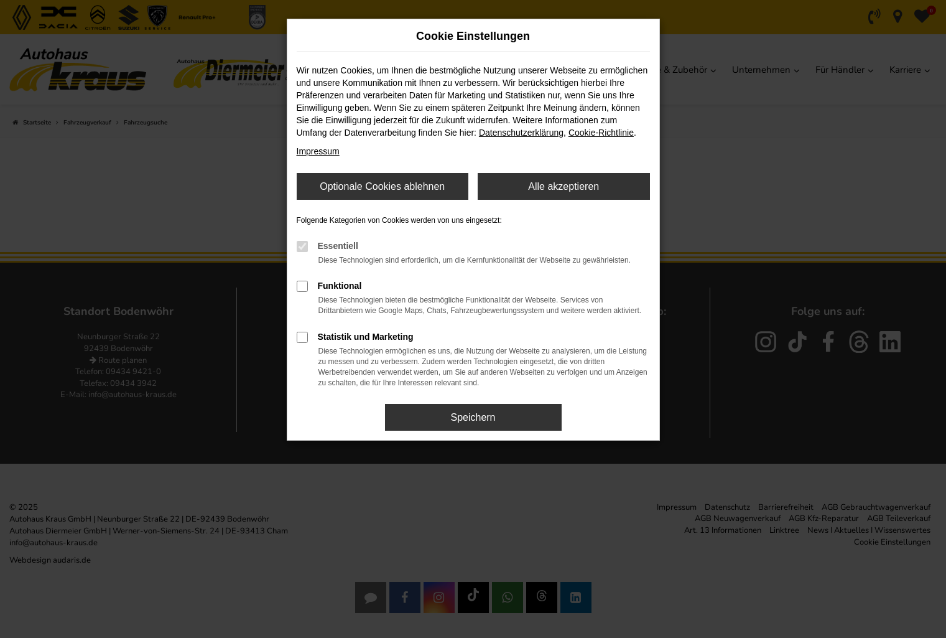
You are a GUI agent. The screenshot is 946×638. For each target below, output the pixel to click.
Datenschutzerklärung (521, 133)
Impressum (318, 151)
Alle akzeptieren (563, 186)
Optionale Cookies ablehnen (382, 186)
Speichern (472, 417)
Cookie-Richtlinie (601, 133)
